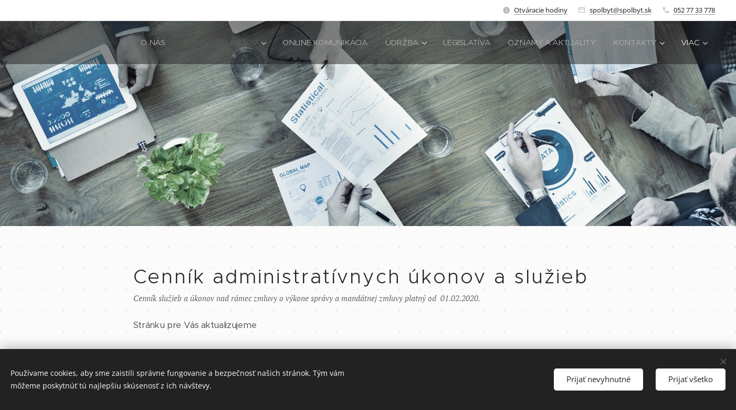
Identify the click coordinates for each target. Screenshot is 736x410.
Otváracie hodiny (540, 10)
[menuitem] (142, 42)
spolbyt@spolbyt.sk (620, 10)
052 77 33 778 (694, 10)
